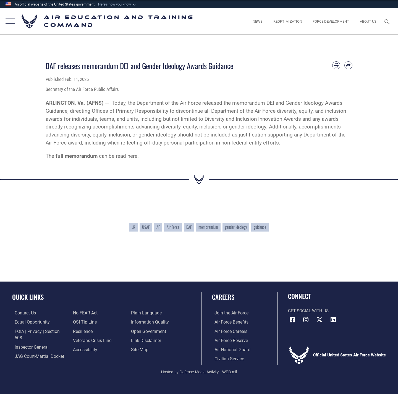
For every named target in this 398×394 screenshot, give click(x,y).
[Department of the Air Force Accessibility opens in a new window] (84, 348)
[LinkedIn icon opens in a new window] (333, 320)
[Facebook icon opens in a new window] (292, 320)
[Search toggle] (388, 21)
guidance (260, 227)
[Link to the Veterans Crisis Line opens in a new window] (90, 339)
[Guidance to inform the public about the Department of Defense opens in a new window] (149, 321)
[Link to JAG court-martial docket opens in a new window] (36, 348)
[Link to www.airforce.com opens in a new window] (228, 312)
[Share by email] (348, 65)
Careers (223, 297)
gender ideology (236, 227)
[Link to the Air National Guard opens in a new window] (229, 348)
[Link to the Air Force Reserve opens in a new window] (228, 339)
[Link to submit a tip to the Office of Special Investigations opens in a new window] (83, 321)
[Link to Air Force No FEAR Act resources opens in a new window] (84, 312)
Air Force (173, 227)
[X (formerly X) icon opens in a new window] (319, 320)
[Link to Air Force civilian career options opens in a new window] (226, 358)
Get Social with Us (308, 310)
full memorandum (77, 156)
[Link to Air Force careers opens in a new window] (228, 331)
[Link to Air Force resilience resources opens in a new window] (81, 331)
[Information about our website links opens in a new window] (146, 339)
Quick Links (28, 297)
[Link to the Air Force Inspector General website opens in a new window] (28, 339)
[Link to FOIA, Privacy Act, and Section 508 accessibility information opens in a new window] (37, 331)
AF (158, 227)
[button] (117, 4)
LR (133, 227)
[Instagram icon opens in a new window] (306, 320)
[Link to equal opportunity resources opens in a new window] (28, 321)
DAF (189, 227)
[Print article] (336, 65)
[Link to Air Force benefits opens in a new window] (228, 321)
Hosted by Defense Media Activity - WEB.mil (199, 371)
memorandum (208, 227)
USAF (146, 227)
